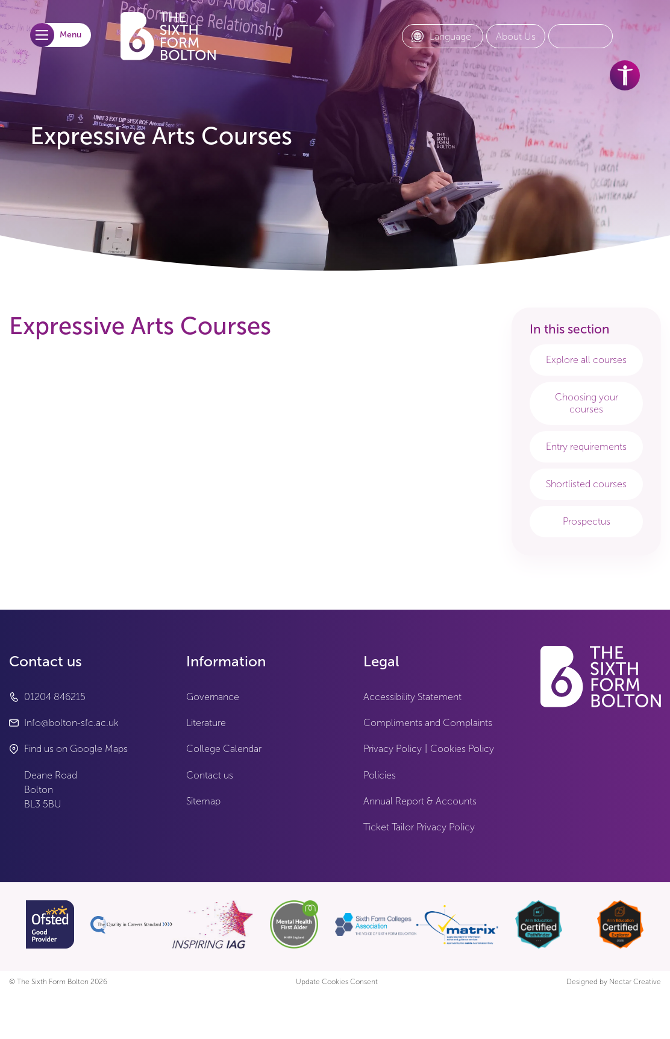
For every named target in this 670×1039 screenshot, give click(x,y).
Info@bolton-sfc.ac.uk (71, 723)
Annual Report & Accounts (420, 801)
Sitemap (203, 801)
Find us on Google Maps (76, 749)
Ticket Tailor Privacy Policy (419, 827)
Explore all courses (586, 360)
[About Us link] (516, 37)
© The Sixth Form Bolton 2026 (58, 982)
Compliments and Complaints (427, 723)
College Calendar (223, 749)
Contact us (209, 775)
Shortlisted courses (586, 484)
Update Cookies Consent (337, 982)
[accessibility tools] (625, 75)
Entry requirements (586, 446)
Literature (206, 723)
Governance (212, 697)
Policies (379, 775)
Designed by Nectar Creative (613, 982)
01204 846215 (55, 697)
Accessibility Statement (412, 697)
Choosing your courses (586, 403)
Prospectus (586, 521)
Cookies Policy (462, 749)
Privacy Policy (392, 749)
